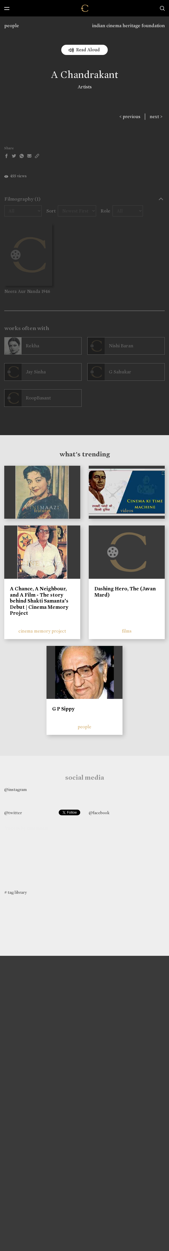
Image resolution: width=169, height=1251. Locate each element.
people (11, 26)
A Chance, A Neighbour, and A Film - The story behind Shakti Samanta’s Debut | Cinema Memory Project (39, 601)
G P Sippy (63, 709)
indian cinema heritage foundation (128, 26)
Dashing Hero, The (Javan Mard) (125, 592)
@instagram (15, 789)
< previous (129, 116)
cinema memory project (42, 631)
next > (156, 116)
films (127, 631)
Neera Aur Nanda (22, 291)
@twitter (13, 812)
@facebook (99, 812)
